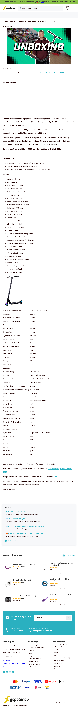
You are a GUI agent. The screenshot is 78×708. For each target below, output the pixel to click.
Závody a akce (59, 661)
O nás (56, 650)
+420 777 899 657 (18, 631)
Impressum (58, 663)
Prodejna (32, 650)
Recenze (57, 669)
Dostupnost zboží (35, 659)
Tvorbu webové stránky (54, 703)
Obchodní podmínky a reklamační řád (61, 646)
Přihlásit (68, 618)
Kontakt (56, 655)
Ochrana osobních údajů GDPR (64, 658)
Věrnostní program (35, 667)
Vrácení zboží (33, 661)
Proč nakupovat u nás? (36, 648)
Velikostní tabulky (35, 664)
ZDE (42, 3)
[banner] (9, 8)
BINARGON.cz (71, 703)
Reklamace (57, 666)
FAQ (30, 656)
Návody (56, 652)
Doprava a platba (35, 645)
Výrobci (31, 653)
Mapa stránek (22, 705)
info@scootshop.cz (42, 630)
